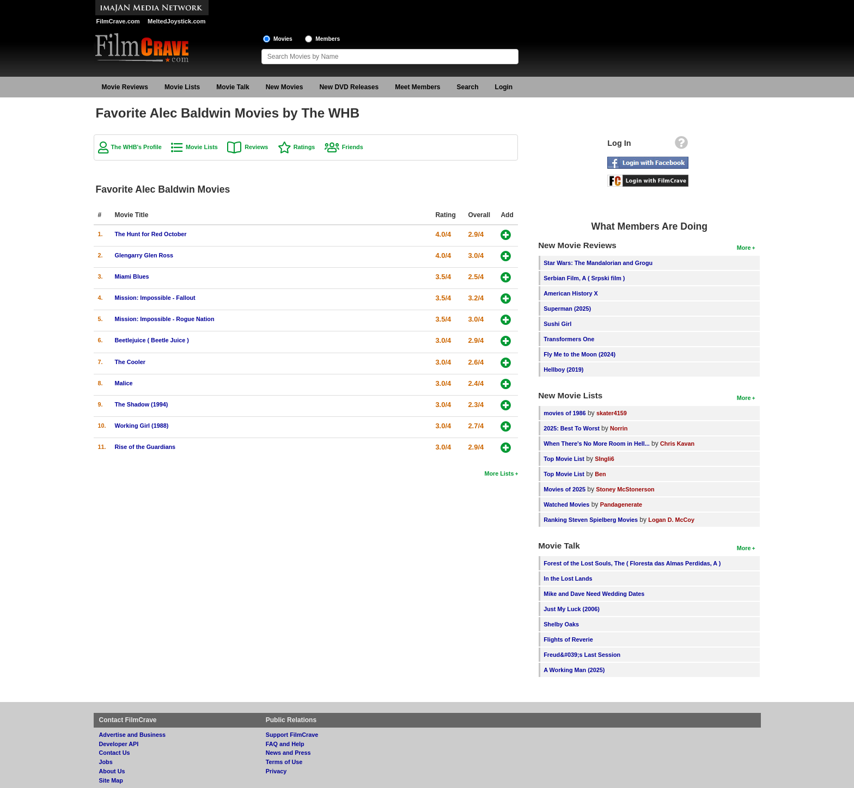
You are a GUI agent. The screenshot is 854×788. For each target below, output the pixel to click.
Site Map (111, 780)
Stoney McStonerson (625, 489)
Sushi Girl (557, 324)
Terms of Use (284, 762)
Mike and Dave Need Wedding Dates (594, 593)
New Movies (284, 87)
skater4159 (611, 413)
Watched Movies (566, 504)
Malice (124, 383)
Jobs (106, 762)
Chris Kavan (677, 443)
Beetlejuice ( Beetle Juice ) (152, 340)
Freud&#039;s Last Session (582, 654)
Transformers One (569, 339)
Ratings (304, 147)
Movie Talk (232, 87)
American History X (571, 293)
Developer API (119, 744)
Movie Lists (182, 87)
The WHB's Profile (136, 147)
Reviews (256, 147)
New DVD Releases (349, 87)
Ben (600, 474)
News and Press (288, 752)
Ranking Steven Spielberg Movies (591, 519)
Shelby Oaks (561, 624)
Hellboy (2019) (563, 369)
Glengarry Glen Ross (144, 255)
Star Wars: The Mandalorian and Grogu (598, 263)
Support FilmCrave (292, 734)
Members (327, 39)
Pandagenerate (621, 504)
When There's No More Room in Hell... (597, 443)
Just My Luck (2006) (572, 609)
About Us (112, 771)
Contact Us (114, 752)
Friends (352, 147)
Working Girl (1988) (142, 425)
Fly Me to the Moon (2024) (579, 354)
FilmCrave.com (118, 21)
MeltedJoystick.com (176, 21)
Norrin (618, 428)
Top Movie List (564, 458)
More (744, 247)
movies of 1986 (564, 413)
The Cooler (130, 362)
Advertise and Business (132, 734)
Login (504, 87)
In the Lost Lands (568, 578)
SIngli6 (604, 458)
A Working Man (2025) (574, 670)
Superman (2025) (567, 308)
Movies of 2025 (564, 489)
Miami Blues (132, 276)
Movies (282, 39)
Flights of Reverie (568, 639)
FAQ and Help (285, 744)
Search (468, 87)
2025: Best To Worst (572, 428)
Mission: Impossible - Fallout (155, 297)
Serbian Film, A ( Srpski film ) (584, 278)
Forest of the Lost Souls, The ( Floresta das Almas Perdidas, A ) (632, 563)
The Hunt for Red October (151, 234)
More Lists (499, 473)
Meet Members (417, 87)
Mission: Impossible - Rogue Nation (165, 319)
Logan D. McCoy (671, 519)
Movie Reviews (125, 87)
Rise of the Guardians (145, 447)
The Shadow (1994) (141, 404)
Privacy (276, 771)
